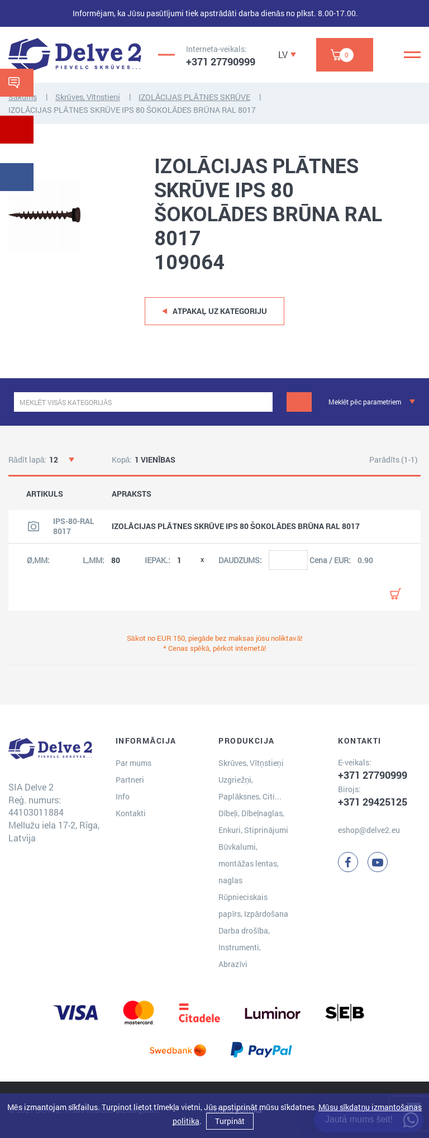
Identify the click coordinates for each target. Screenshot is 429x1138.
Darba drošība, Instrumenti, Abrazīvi (244, 947)
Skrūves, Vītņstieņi (87, 97)
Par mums (133, 763)
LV (283, 54)
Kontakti (131, 813)
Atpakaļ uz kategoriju (220, 311)
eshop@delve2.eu (369, 830)
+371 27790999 (220, 61)
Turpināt (230, 1121)
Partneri (130, 779)
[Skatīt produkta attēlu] (33, 526)
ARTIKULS (44, 494)
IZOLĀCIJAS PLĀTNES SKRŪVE (194, 97)
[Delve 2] (74, 55)
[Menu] (412, 54)
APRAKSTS (131, 494)
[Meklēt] (299, 402)
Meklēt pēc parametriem (364, 401)
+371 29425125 (372, 801)
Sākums (22, 97)
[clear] (263, 402)
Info (123, 796)
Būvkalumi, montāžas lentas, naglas (248, 863)
